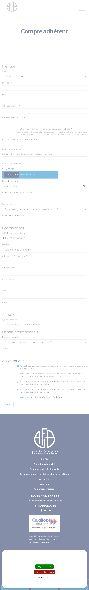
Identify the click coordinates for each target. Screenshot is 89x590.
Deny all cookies (45, 572)
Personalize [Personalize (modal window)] (44, 577)
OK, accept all (44, 566)
